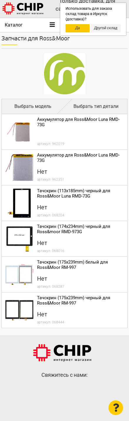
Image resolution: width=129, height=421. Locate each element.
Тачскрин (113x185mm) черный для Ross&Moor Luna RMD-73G (73, 193)
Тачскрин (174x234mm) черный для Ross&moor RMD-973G (73, 229)
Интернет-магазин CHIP (62, 353)
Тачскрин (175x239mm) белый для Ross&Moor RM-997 (72, 264)
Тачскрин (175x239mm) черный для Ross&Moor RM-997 (73, 300)
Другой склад (106, 28)
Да (77, 28)
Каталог (14, 25)
